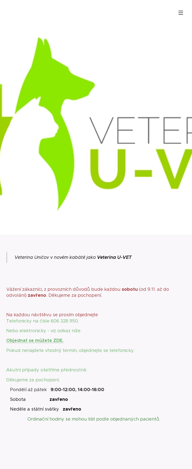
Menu (180, 12)
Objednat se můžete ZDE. (35, 340)
